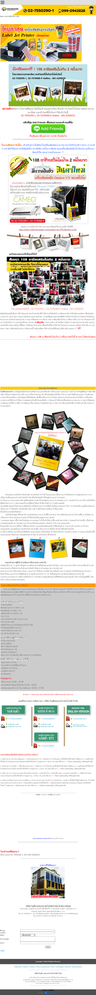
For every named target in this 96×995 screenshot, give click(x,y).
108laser (32, 967)
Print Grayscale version (80, 726)
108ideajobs (18, 967)
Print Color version (78, 724)
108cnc (52, 967)
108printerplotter (76, 967)
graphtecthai (46, 967)
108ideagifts (60, 967)
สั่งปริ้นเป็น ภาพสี (13, 724)
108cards (67, 967)
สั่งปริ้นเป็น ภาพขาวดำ (14, 726)
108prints (25, 967)
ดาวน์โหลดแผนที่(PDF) (15, 719)
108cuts (38, 967)
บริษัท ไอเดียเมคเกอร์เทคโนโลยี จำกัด (42, 838)
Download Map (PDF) (79, 719)
